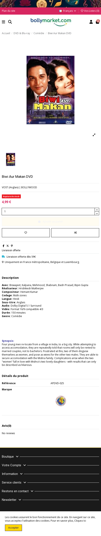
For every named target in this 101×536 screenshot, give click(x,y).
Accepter (13, 527)
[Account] (91, 22)
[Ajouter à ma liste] (26, 232)
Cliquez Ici (80, 520)
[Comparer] (75, 232)
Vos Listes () (89, 11)
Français (68, 11)
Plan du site (8, 11)
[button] (3, 22)
